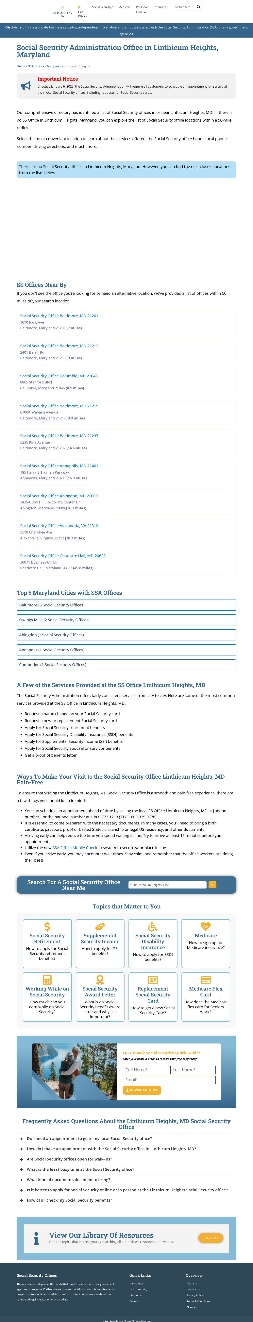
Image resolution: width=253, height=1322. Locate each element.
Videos (134, 1301)
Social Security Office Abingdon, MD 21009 (59, 496)
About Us (192, 1283)
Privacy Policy (195, 1295)
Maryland (54, 66)
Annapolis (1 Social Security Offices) (51, 650)
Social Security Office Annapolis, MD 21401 (59, 465)
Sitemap (191, 1307)
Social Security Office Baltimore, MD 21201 (59, 315)
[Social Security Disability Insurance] (153, 927)
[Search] (212, 884)
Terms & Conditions (198, 1301)
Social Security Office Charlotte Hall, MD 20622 (63, 555)
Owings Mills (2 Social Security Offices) (54, 619)
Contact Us (193, 1289)
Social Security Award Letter (100, 991)
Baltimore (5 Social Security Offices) (51, 605)
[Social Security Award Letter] (100, 980)
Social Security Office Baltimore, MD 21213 (59, 345)
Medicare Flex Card (206, 991)
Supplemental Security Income (100, 938)
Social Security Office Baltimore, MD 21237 (59, 435)
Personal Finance (142, 9)
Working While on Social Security (47, 991)
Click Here (210, 1238)
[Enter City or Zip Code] (167, 885)
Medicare (125, 7)
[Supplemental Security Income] (100, 927)
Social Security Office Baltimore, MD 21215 (59, 406)
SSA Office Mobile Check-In (77, 847)
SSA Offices (82, 12)
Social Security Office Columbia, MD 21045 (59, 376)
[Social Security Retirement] (47, 927)
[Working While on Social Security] (47, 980)
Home (21, 66)
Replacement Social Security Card (153, 994)
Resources (159, 7)
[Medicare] (206, 927)
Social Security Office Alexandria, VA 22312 (59, 525)
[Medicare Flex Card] (206, 980)
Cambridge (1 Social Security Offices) (52, 664)
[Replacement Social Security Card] (153, 980)
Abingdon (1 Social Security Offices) (51, 634)
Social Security (101, 7)
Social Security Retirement (47, 938)
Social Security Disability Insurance (153, 941)
